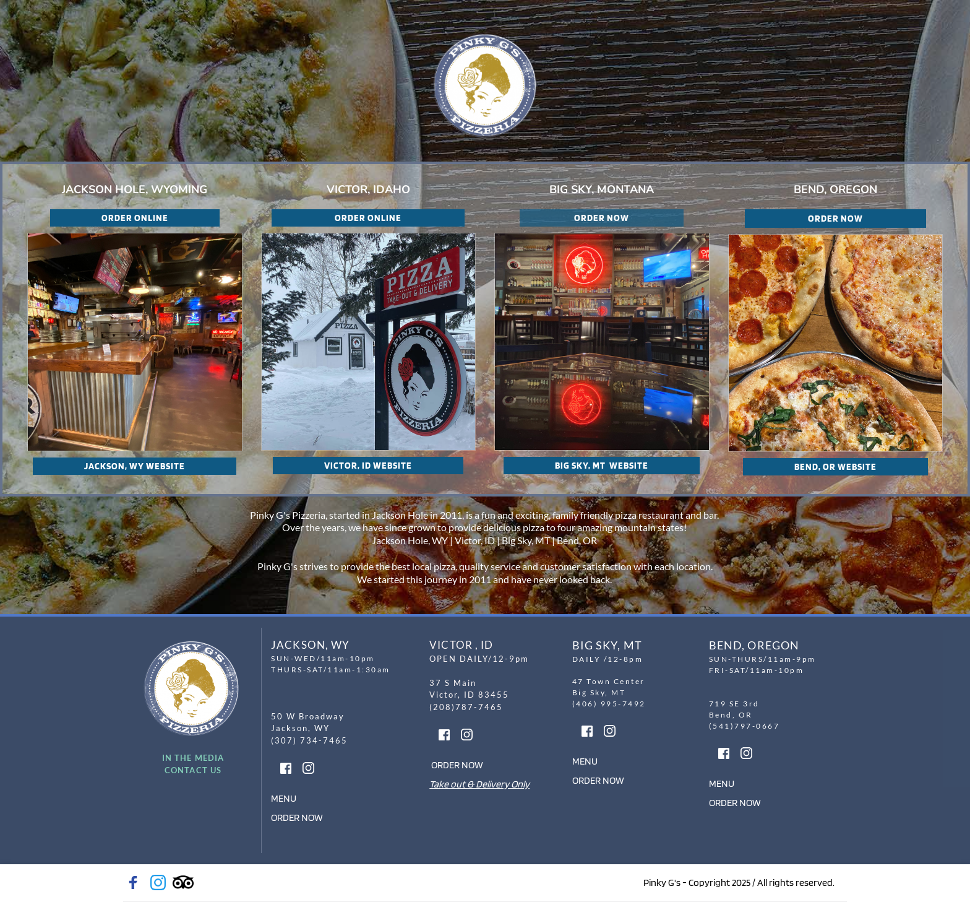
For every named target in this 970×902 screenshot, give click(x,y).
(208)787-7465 (466, 707)
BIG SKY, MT (607, 645)
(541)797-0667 (744, 726)
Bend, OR (578, 540)
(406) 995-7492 (610, 703)
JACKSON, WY (310, 644)
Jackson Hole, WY (410, 540)
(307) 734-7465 (311, 740)
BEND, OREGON (754, 645)
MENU (283, 798)
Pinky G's (276, 566)
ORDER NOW (297, 817)
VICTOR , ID (461, 644)
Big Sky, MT (526, 540)
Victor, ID (475, 540)
